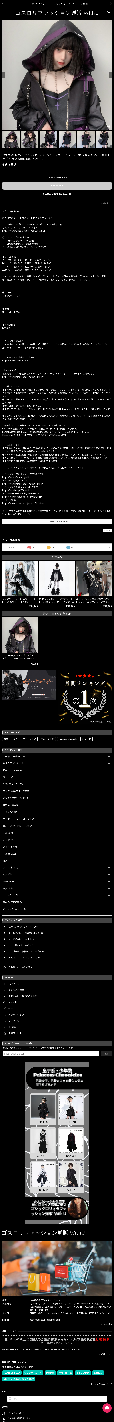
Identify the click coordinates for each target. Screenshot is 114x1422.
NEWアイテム (9, 881)
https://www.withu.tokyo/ (15, 360)
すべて (12, 547)
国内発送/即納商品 (12, 902)
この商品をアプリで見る (57, 521)
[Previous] (3, 75)
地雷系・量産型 (10, 805)
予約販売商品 (9, 853)
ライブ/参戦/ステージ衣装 (16, 791)
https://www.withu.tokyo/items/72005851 (23, 231)
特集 (5, 860)
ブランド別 (8, 840)
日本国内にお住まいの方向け (57, 194)
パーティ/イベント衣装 (14, 909)
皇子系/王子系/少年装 (14, 756)
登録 (106, 1054)
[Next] (110, 75)
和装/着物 (8, 833)
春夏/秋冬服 (9, 888)
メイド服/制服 (10, 847)
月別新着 (7, 874)
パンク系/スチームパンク (15, 798)
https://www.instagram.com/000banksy (22, 484)
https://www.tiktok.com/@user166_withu (23, 503)
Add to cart (57, 185)
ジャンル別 (8, 777)
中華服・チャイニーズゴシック (18, 819)
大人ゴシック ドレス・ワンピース (20, 826)
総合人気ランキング (13, 763)
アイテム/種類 (10, 812)
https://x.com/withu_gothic (16, 477)
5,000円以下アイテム (13, 784)
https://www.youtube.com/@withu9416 (22, 497)
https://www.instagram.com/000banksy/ (23, 377)
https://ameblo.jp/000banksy (17, 490)
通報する (107, 530)
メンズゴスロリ (10, 867)
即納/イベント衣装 (12, 770)
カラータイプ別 (10, 895)
